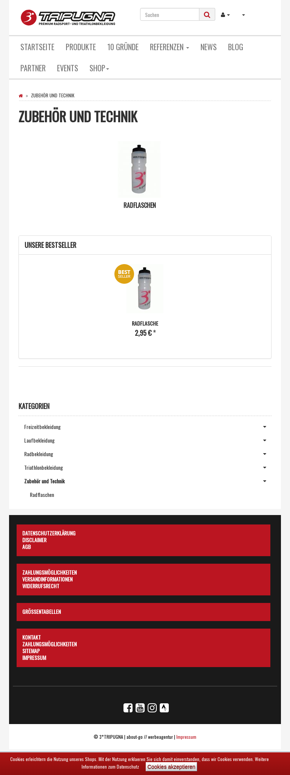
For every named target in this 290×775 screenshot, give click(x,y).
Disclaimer (34, 539)
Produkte (81, 46)
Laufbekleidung (147, 440)
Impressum (34, 657)
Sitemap (31, 650)
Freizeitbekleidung (147, 427)
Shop (99, 68)
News (209, 46)
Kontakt (31, 636)
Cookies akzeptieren (172, 767)
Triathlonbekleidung (147, 467)
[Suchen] (169, 14)
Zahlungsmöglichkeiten (49, 571)
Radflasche (145, 323)
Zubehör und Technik (147, 481)
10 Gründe (123, 46)
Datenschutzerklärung (49, 532)
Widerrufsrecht (40, 585)
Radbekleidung (147, 454)
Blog (235, 46)
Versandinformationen (47, 578)
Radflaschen (139, 205)
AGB (26, 546)
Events (67, 68)
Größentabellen (41, 610)
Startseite (37, 46)
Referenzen (169, 46)
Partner (33, 68)
